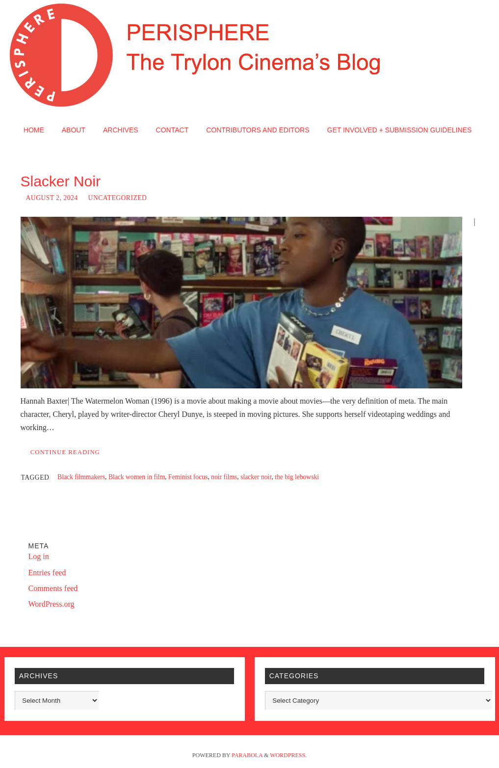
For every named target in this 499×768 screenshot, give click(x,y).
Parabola (247, 755)
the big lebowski (297, 477)
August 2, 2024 (52, 198)
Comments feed (53, 588)
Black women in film (136, 477)
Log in (38, 556)
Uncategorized (117, 198)
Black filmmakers (81, 477)
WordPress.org (51, 604)
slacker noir (255, 477)
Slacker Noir (61, 181)
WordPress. (288, 755)
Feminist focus (188, 477)
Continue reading (65, 452)
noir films (224, 477)
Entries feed (47, 572)
